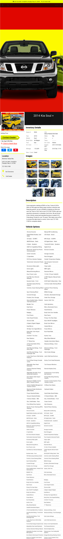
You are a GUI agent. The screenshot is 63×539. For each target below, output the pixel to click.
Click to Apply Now (9, 145)
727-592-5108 (45, 1)
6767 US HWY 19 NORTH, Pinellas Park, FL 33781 (26, 1)
